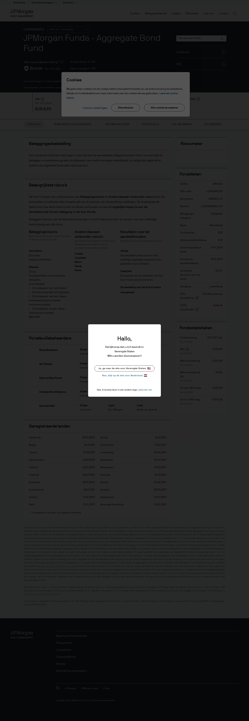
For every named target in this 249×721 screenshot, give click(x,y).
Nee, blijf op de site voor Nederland (124, 375)
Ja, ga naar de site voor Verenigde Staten (124, 368)
